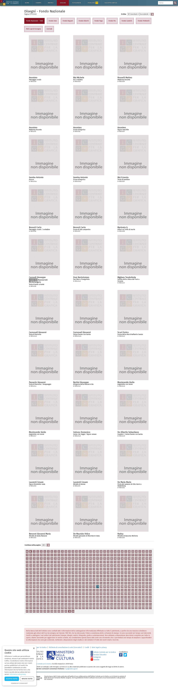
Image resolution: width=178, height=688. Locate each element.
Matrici (50, 3)
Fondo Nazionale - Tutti (34, 21)
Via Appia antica (111, 3)
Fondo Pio (112, 21)
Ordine (123, 14)
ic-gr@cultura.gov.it (71, 669)
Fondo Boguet (68, 21)
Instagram (96, 657)
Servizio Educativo (98, 655)
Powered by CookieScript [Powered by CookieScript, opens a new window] (19, 683)
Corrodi (49, 29)
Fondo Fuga (98, 21)
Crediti (86, 647)
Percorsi (93, 3)
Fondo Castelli (127, 21)
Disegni (63, 3)
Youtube (95, 660)
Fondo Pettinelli (143, 21)
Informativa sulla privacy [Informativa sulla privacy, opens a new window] (18, 674)
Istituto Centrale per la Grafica (103, 652)
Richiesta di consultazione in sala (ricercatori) (65, 647)
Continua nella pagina (33, 545)
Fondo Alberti (84, 21)
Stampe (38, 3)
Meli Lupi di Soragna (33, 29)
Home (27, 3)
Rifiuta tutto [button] (27, 679)
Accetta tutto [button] (11, 679)
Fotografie (76, 3)
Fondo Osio (53, 21)
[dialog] (19, 666)
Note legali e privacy (99, 647)
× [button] (34, 648)
